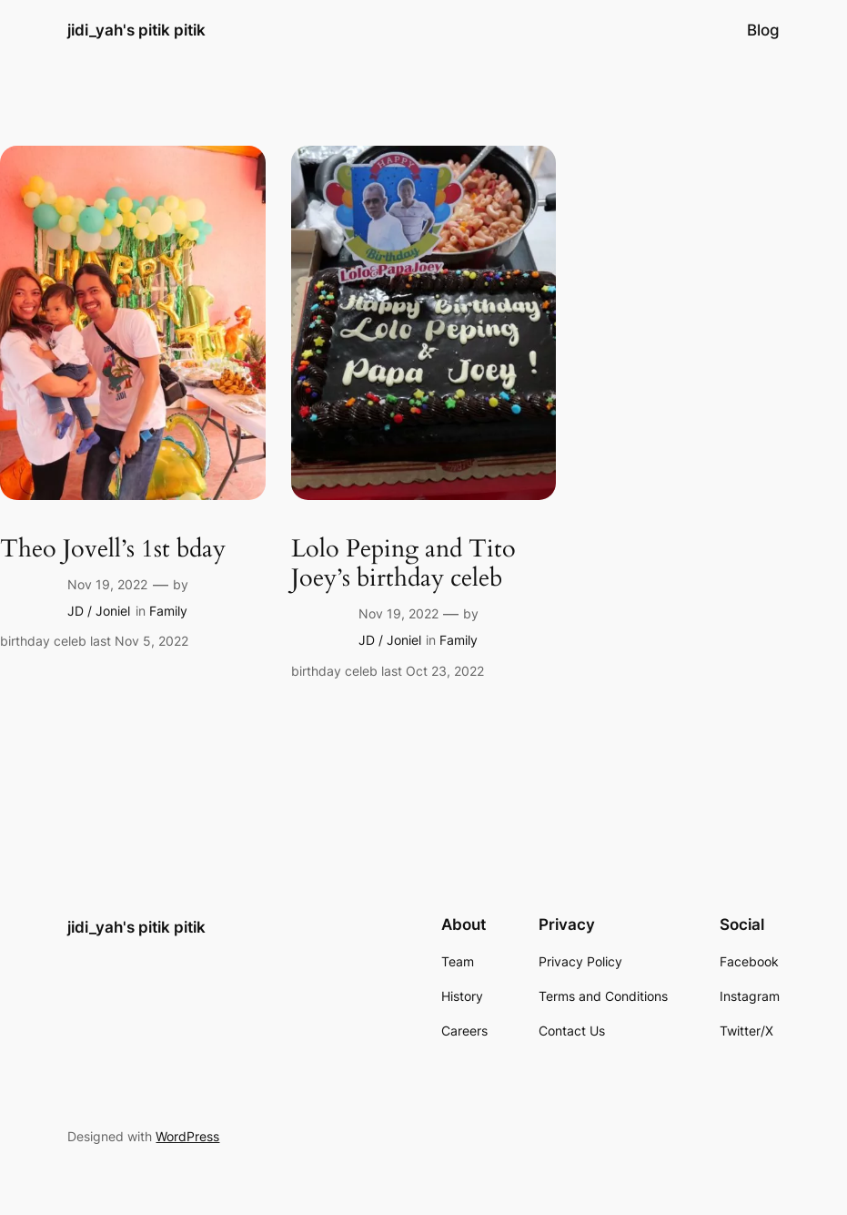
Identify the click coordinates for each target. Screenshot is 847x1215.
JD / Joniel (98, 610)
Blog (763, 30)
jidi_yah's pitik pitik (136, 29)
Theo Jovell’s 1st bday (113, 549)
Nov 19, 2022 (107, 584)
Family (168, 610)
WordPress (187, 1136)
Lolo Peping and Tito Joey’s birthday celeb (403, 564)
